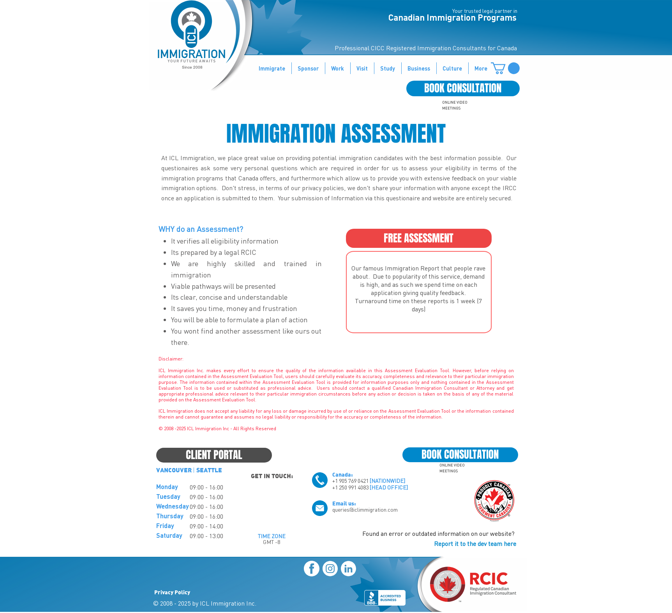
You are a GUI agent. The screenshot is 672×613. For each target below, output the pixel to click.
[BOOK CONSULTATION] (463, 88)
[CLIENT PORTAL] (214, 455)
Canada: (342, 474)
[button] (505, 68)
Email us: (344, 503)
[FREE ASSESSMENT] (419, 238)
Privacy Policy (172, 591)
